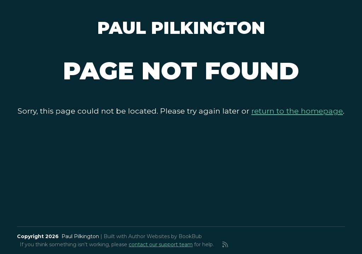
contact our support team (161, 244)
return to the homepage (297, 110)
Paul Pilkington (181, 28)
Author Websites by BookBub (165, 236)
